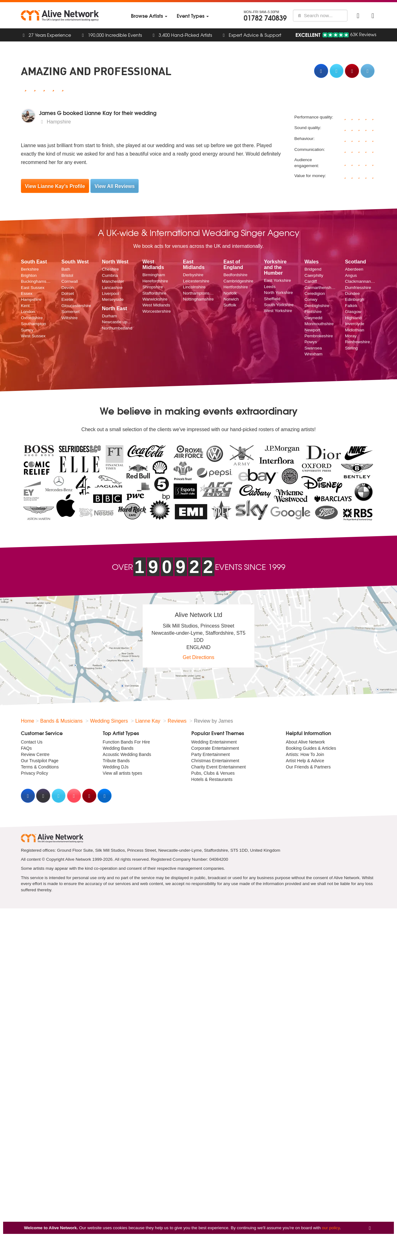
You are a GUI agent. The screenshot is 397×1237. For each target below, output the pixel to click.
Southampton (33, 323)
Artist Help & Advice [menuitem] (305, 760)
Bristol (67, 275)
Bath (65, 269)
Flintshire (313, 311)
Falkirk (351, 305)
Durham (109, 316)
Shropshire (152, 287)
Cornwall (69, 281)
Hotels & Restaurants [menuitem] (211, 779)
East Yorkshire (277, 280)
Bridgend (312, 269)
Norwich (231, 299)
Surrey (27, 330)
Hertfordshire (235, 287)
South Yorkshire (279, 304)
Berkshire (30, 269)
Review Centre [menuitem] (35, 754)
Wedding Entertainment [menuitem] (214, 741)
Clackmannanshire (360, 281)
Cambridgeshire (238, 281)
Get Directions (198, 657)
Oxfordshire (32, 317)
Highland (353, 317)
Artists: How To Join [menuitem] (305, 754)
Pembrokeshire (318, 336)
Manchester (113, 281)
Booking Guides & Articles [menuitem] (311, 748)
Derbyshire (193, 274)
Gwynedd (313, 317)
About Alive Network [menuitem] (305, 741)
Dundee (352, 293)
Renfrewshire (357, 341)
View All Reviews (114, 186)
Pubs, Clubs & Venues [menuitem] (213, 773)
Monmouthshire (319, 323)
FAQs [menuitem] (26, 748)
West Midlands (156, 305)
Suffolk (229, 305)
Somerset (70, 311)
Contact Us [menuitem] (31, 741)
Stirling (351, 348)
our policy (331, 1227)
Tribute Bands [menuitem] (116, 760)
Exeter (67, 299)
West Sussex (33, 336)
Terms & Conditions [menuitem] (40, 766)
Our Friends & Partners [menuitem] (308, 766)
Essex (26, 293)
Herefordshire (155, 281)
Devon (67, 287)
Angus (351, 275)
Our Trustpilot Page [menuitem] (40, 760)
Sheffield (272, 298)
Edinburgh (354, 299)
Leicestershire (196, 281)
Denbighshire (316, 305)
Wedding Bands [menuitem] (118, 748)
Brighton (29, 275)
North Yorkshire (278, 292)
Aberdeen (354, 269)
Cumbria (110, 275)
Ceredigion (314, 293)
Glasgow (353, 311)
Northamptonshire (198, 293)
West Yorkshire (278, 310)
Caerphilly (313, 275)
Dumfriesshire (358, 287)
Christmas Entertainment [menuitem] (215, 760)
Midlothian (354, 330)
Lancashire (112, 287)
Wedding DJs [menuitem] (116, 766)
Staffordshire (154, 293)
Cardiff (310, 281)
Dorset (67, 293)
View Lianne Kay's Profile (55, 186)
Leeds (269, 286)
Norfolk (230, 293)
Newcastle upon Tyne (117, 322)
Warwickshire (154, 299)
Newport (312, 330)
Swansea (313, 348)
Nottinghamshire (198, 299)
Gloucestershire (76, 305)
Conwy (311, 299)
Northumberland (117, 328)
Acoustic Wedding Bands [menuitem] (127, 754)
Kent (25, 305)
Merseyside (113, 299)
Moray (351, 336)
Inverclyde (354, 323)
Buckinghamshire (36, 281)
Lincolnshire (194, 287)
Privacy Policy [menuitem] (34, 773)
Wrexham (313, 354)
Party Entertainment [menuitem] (210, 754)
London (28, 311)
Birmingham (153, 274)
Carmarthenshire (320, 287)
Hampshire (31, 299)
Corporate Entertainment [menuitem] (215, 748)
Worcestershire (156, 311)
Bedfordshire (235, 274)
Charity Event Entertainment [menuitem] (218, 766)
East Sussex (33, 287)
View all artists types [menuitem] (122, 773)
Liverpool (110, 293)
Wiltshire (69, 317)
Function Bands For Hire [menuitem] (126, 741)
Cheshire (110, 269)
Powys (310, 341)
